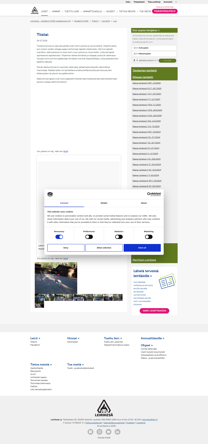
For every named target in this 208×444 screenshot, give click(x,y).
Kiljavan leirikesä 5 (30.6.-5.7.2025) (147, 105)
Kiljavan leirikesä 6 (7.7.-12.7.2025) (146, 99)
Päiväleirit (35, 345)
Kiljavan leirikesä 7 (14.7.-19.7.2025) (147, 94)
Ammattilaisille (92, 11)
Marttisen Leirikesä (144, 259)
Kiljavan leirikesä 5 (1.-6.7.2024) (145, 154)
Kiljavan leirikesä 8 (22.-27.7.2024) (146, 137)
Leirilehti (106, 21)
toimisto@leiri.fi (149, 419)
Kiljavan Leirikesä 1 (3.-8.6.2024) (146, 175)
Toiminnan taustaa (38, 380)
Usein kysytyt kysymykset (153, 352)
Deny (65, 248)
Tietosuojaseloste (93, 422)
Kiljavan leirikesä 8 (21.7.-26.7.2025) (147, 88)
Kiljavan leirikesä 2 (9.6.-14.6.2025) (147, 121)
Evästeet (131, 422)
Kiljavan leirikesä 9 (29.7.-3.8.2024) (147, 132)
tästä (65, 151)
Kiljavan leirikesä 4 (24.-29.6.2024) (147, 159)
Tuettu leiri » (113, 338)
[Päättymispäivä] (154, 54)
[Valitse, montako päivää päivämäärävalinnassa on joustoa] (135, 60)
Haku (128, 2)
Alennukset (72, 342)
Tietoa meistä (127, 11)
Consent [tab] (64, 203)
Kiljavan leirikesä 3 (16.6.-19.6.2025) (147, 116)
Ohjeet (110, 11)
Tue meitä (145, 11)
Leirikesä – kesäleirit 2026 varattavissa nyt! (50, 21)
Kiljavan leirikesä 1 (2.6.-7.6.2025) (146, 126)
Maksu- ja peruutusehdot (153, 358)
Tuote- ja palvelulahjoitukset (80, 368)
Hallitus (33, 386)
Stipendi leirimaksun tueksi (116, 345)
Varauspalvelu (165, 11)
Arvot (33, 374)
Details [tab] (104, 203)
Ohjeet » (147, 345)
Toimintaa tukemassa (40, 383)
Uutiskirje (140, 422)
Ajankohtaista (36, 368)
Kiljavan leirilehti (143, 77)
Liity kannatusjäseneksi (41, 389)
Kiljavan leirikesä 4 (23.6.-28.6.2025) (147, 110)
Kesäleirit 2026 (81, 21)
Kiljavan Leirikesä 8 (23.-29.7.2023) (147, 186)
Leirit (44, 11)
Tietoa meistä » (41, 364)
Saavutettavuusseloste (114, 422)
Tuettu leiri (72, 11)
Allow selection (104, 248)
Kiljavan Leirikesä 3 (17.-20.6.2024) (147, 164)
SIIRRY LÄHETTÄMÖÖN (154, 310)
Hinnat (56, 11)
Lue (115, 21)
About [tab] (144, 203)
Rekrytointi (35, 371)
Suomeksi (168, 2)
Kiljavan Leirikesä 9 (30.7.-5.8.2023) (147, 181)
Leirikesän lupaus (38, 377)
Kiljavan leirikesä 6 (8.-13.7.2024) (146, 148)
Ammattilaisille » (152, 338)
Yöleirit (95, 21)
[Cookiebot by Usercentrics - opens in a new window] (149, 194)
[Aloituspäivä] (154, 48)
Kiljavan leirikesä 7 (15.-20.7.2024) (146, 143)
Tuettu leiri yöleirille (113, 342)
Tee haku (167, 61)
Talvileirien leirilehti (145, 70)
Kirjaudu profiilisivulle (165, 7)
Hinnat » (73, 338)
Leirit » (35, 338)
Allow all (142, 248)
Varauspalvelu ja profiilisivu (153, 355)
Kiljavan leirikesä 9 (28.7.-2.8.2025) (147, 83)
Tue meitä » (75, 364)
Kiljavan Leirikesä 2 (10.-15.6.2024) (147, 170)
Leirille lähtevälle (149, 349)
